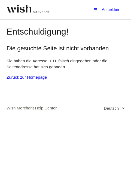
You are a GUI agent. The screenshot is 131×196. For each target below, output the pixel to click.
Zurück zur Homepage (27, 77)
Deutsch (112, 108)
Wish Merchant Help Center (32, 108)
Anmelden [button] (110, 9)
